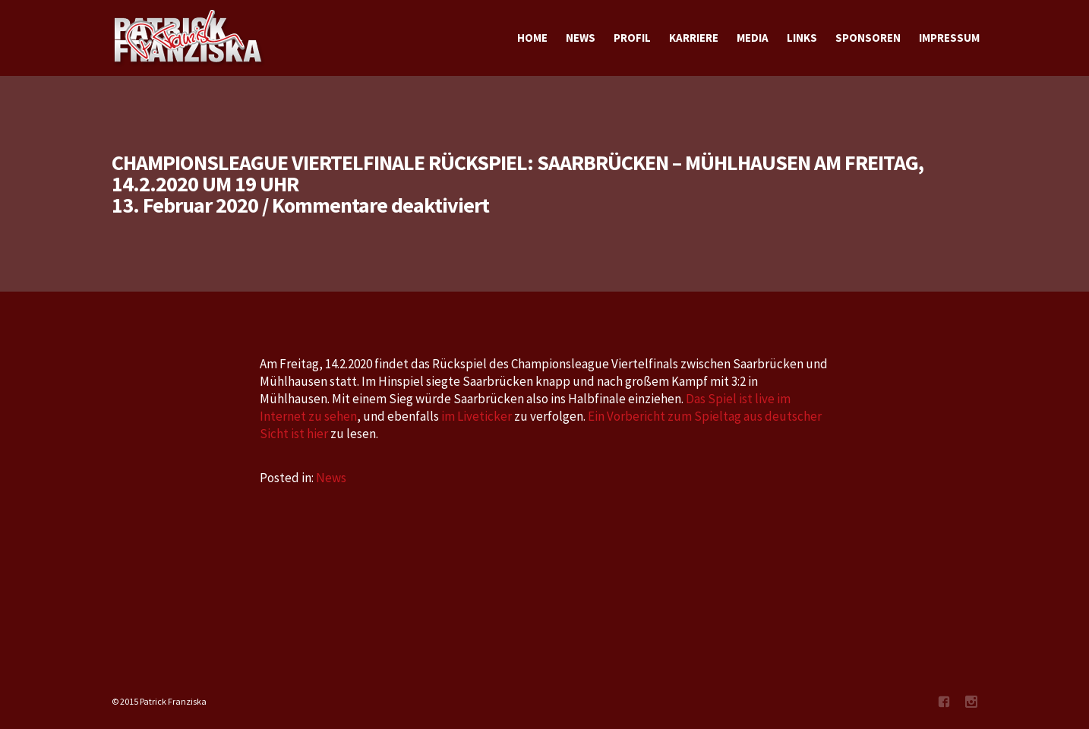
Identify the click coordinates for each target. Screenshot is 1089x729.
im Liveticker (476, 416)
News (331, 477)
